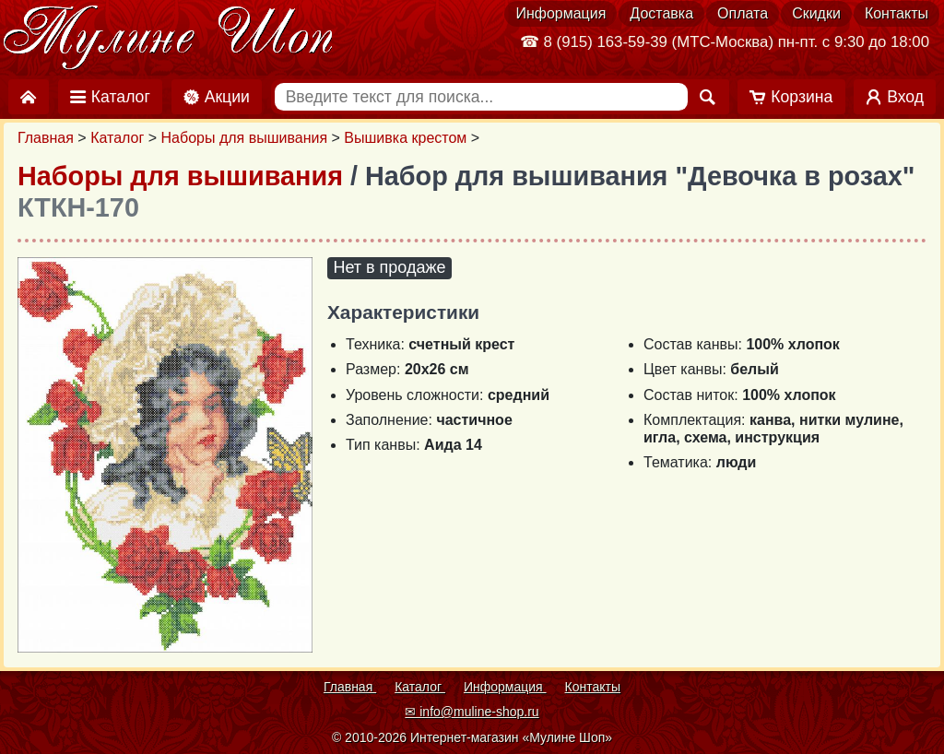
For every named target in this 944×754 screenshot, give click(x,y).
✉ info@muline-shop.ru (471, 711)
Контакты (896, 13)
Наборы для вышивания (244, 138)
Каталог (117, 138)
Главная (46, 138)
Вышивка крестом (405, 138)
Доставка (661, 13)
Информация (560, 13)
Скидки (816, 13)
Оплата (742, 13)
